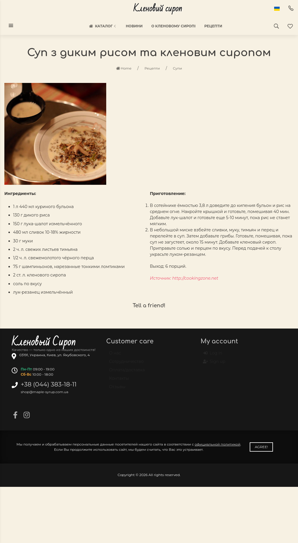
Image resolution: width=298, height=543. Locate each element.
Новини (134, 26)
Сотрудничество (126, 364)
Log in (212, 356)
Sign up (214, 364)
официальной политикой (217, 444)
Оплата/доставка (127, 372)
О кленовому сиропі (173, 26)
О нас (115, 355)
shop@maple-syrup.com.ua (44, 392)
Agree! (261, 447)
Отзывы (117, 389)
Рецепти (213, 26)
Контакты (119, 381)
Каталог (103, 26)
